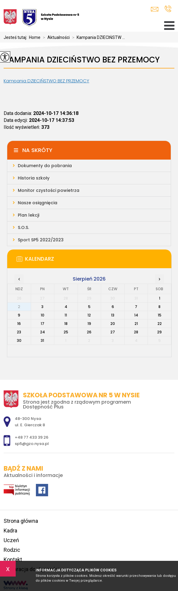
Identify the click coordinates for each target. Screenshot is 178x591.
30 (19, 340)
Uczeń (11, 540)
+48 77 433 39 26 (167, 8)
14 (136, 315)
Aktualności (55, 37)
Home (34, 37)
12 (89, 315)
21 (136, 323)
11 (66, 315)
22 (159, 323)
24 (42, 332)
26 (89, 332)
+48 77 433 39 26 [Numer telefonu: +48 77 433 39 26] (31, 437)
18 (66, 323)
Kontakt (13, 559)
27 (112, 332)
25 (66, 332)
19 (89, 323)
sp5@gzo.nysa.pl (154, 9)
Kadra (10, 530)
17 (42, 323)
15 (159, 315)
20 (112, 323)
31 (42, 340)
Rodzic (12, 550)
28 (136, 332)
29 (159, 332)
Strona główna (21, 521)
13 (112, 315)
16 (19, 323)
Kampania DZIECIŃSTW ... (97, 37)
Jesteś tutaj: (16, 37)
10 (42, 315)
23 (19, 332)
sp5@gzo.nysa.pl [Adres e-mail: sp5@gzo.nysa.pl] (32, 443)
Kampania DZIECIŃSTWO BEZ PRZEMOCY (82, 60)
